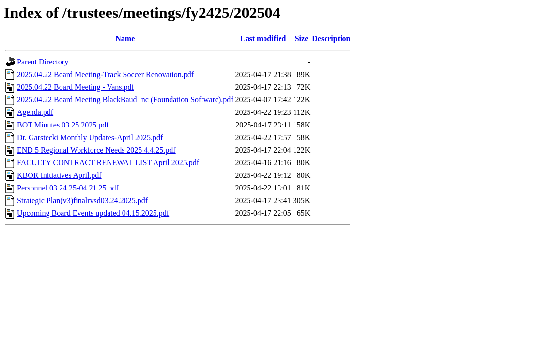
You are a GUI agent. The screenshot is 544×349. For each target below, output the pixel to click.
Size (302, 38)
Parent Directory (42, 62)
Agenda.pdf (35, 112)
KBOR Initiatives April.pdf (59, 175)
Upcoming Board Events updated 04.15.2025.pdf (93, 213)
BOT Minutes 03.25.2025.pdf (63, 125)
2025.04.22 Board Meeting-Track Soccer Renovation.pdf (105, 74)
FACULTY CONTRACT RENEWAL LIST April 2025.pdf (108, 163)
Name (125, 38)
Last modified (263, 38)
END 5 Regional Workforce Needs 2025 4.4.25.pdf (96, 150)
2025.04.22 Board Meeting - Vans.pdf (75, 87)
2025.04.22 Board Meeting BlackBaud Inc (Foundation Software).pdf (125, 99)
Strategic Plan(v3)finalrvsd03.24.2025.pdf (82, 200)
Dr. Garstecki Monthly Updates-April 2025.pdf (90, 137)
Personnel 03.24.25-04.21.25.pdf (68, 188)
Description (331, 38)
